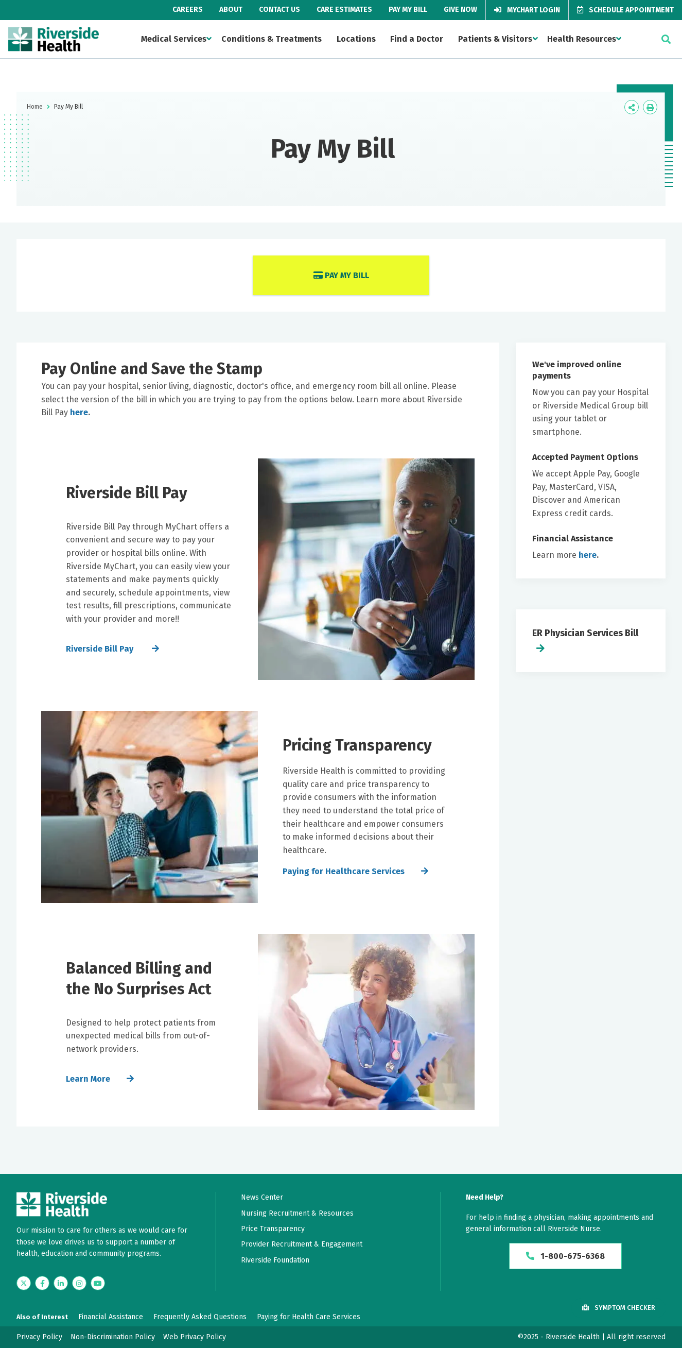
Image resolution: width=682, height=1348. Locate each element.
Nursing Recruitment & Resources (297, 1213)
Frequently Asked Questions (200, 1316)
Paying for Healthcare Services (344, 871)
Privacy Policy (39, 1337)
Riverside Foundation (275, 1260)
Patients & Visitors (495, 39)
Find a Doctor (416, 39)
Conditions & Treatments (271, 39)
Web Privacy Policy (194, 1337)
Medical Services (173, 39)
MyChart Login (527, 10)
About (230, 9)
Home (35, 106)
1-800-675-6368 (565, 1256)
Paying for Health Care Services (308, 1316)
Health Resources (581, 39)
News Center (262, 1197)
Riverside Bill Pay (100, 649)
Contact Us (279, 9)
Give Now (460, 9)
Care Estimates (344, 9)
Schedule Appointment (625, 10)
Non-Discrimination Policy (113, 1337)
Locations (356, 39)
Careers (187, 9)
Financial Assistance (110, 1316)
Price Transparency (273, 1228)
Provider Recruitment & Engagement (301, 1244)
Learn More (88, 1079)
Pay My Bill (408, 9)
